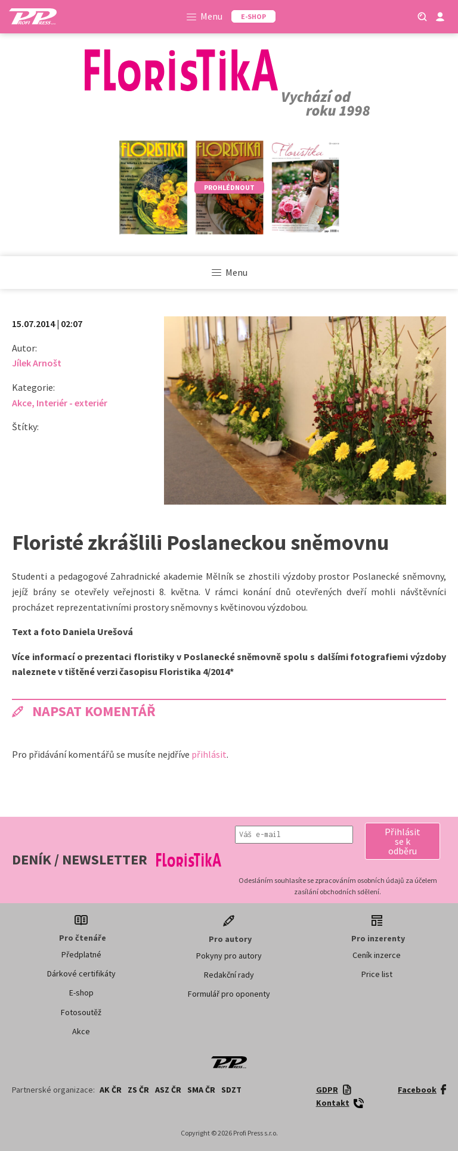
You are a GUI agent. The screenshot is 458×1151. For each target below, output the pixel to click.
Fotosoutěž (81, 1012)
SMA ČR (201, 1089)
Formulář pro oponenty (229, 993)
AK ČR (111, 1089)
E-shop (81, 992)
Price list (376, 974)
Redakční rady (229, 974)
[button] (402, 841)
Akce (22, 403)
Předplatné (81, 954)
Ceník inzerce (376, 955)
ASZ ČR (168, 1089)
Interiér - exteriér (71, 403)
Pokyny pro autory (229, 955)
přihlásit (209, 754)
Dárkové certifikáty (81, 973)
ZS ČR (138, 1089)
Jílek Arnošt (36, 363)
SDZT (231, 1089)
